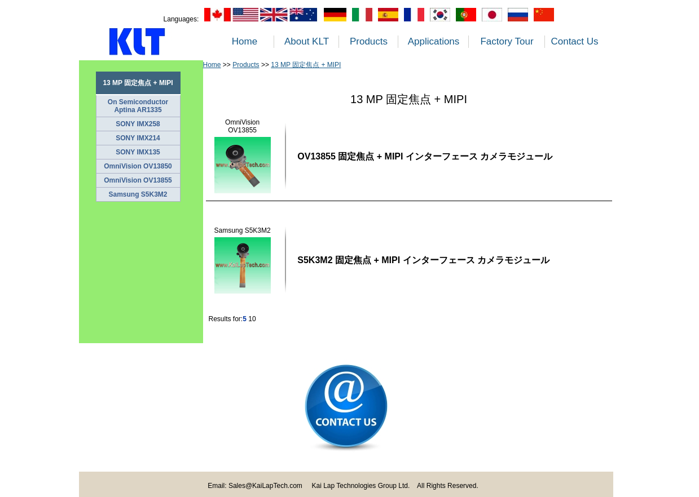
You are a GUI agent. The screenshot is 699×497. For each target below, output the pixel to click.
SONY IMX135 (138, 152)
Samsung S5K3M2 (137, 194)
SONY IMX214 (138, 138)
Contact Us (574, 41)
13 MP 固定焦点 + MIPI (306, 65)
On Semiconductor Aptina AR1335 (138, 106)
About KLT (306, 41)
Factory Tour (506, 41)
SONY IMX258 (138, 124)
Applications (434, 41)
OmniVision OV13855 (138, 180)
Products (369, 41)
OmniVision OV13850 (138, 166)
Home (244, 41)
